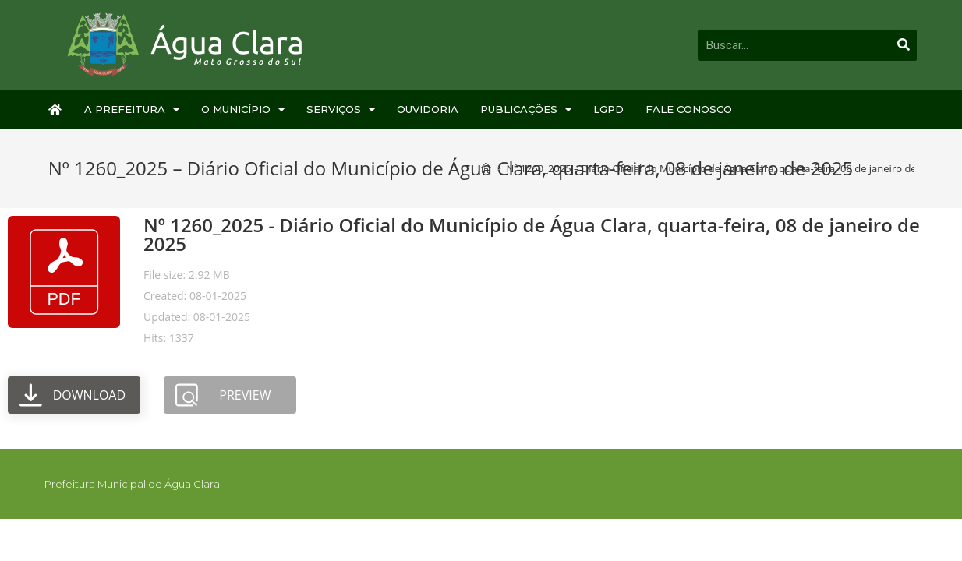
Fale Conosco (688, 109)
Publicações (525, 109)
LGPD (608, 109)
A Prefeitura (131, 109)
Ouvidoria (427, 109)
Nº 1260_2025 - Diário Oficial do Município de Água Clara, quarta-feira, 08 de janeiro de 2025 (531, 234)
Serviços (340, 109)
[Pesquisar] (903, 45)
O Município (243, 109)
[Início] (486, 168)
